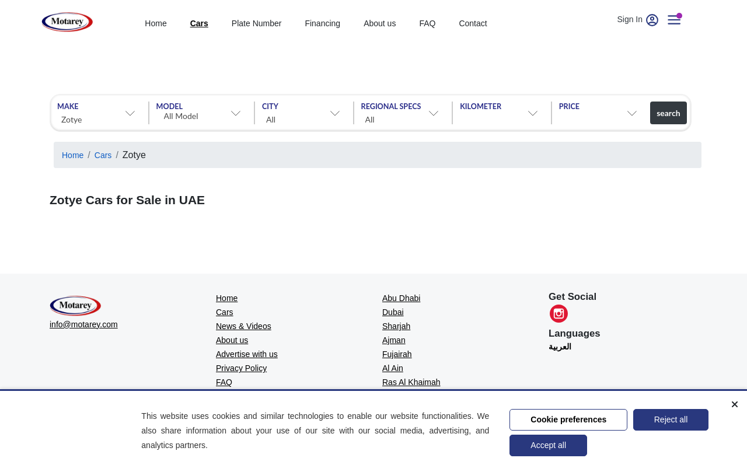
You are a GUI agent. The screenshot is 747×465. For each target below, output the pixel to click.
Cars (103, 155)
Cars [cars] (199, 23)
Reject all (671, 419)
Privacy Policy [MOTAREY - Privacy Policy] (241, 368)
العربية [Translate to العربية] (560, 346)
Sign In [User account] (639, 19)
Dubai (393, 312)
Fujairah (397, 354)
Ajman (394, 340)
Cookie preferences (568, 419)
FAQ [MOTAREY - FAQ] (224, 382)
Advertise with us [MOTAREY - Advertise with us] (247, 354)
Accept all (548, 445)
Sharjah (396, 326)
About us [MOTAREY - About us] (232, 340)
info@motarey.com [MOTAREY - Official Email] (84, 324)
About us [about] (380, 23)
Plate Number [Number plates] (257, 23)
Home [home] (155, 23)
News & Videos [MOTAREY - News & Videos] (243, 326)
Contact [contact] (473, 23)
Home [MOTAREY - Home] (227, 298)
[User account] (678, 19)
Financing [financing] (322, 23)
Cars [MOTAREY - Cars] (224, 312)
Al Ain (392, 368)
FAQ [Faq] (427, 23)
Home (72, 155)
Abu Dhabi (401, 298)
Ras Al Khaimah (411, 382)
